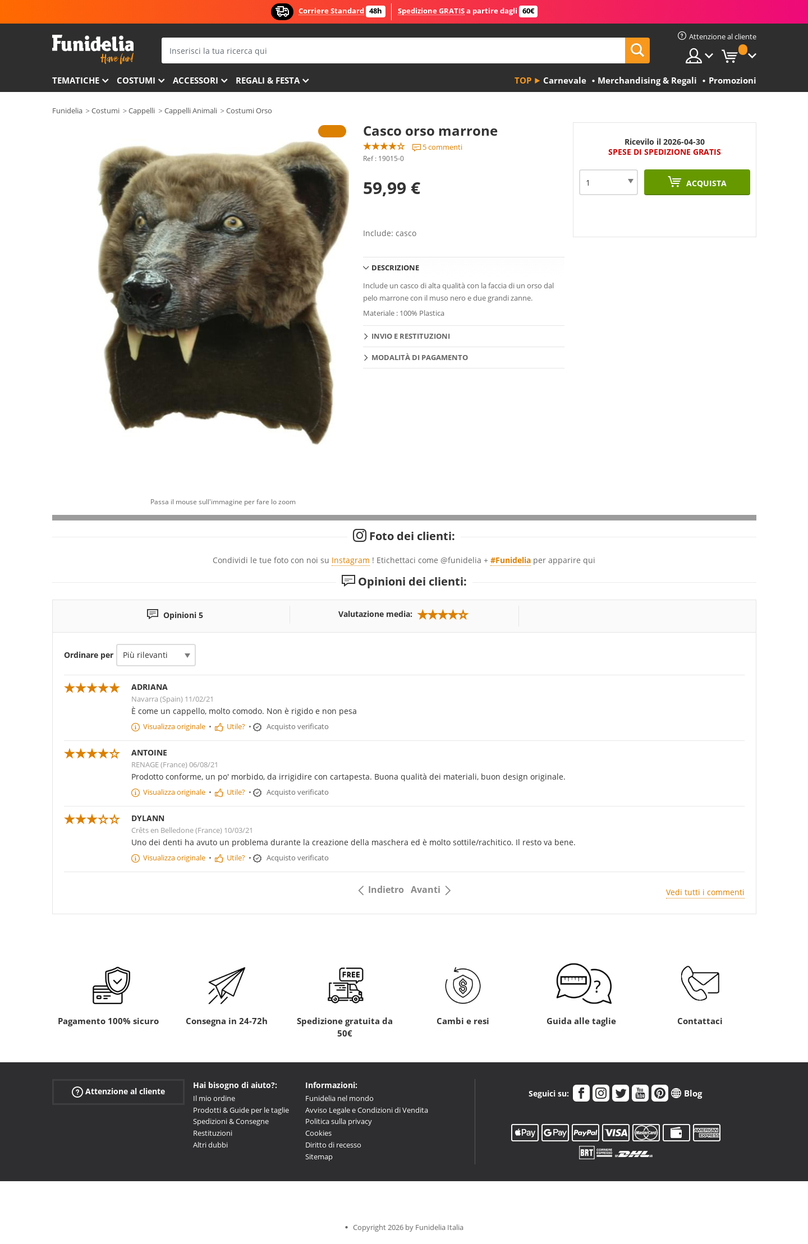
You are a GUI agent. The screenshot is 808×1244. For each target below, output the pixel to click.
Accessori (195, 80)
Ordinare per (88, 654)
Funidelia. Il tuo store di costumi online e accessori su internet (93, 49)
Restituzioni (212, 1133)
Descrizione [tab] (395, 267)
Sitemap (319, 1156)
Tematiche (75, 80)
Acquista (705, 183)
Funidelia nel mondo (339, 1098)
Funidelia (67, 110)
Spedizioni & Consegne (231, 1121)
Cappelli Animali (190, 110)
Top (523, 80)
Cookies (318, 1133)
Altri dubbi (210, 1145)
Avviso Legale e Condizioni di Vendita (366, 1110)
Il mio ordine (214, 1098)
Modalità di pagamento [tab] (419, 357)
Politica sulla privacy (338, 1121)
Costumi (136, 80)
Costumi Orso (249, 110)
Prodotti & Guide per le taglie (241, 1110)
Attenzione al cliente (118, 1092)
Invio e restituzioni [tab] (410, 336)
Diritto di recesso (333, 1145)
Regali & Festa (268, 80)
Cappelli (141, 110)
